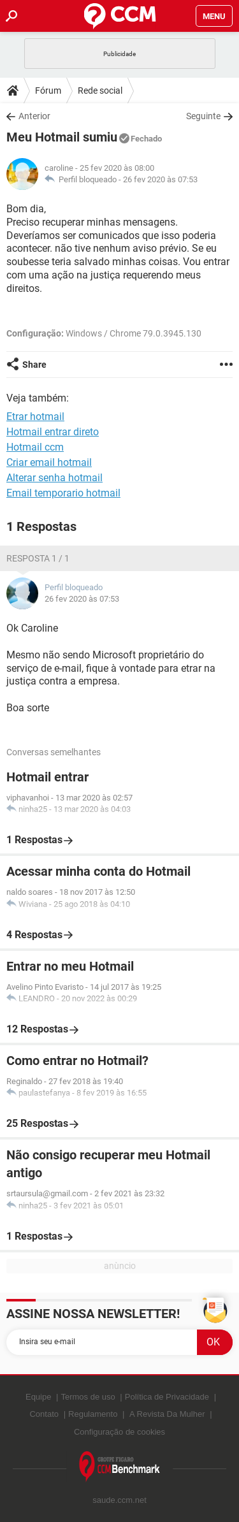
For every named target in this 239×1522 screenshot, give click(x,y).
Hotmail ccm (35, 447)
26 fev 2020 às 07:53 (160, 179)
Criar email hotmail (49, 462)
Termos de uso (88, 1397)
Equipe (38, 1397)
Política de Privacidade (167, 1397)
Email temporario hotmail (63, 493)
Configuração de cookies (119, 1432)
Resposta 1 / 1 (37, 558)
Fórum (48, 90)
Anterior (34, 116)
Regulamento (92, 1414)
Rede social (100, 90)
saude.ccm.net (119, 1500)
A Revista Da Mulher (167, 1414)
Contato (44, 1414)
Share (34, 364)
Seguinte (203, 116)
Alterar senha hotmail (54, 478)
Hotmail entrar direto (52, 432)
